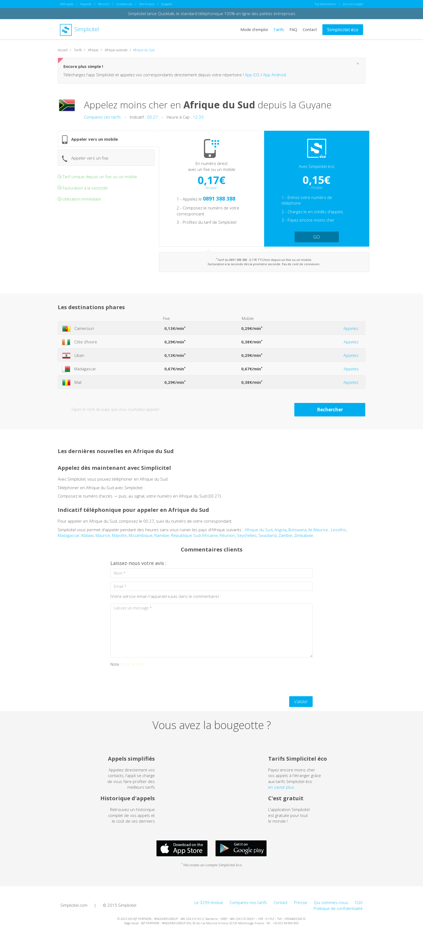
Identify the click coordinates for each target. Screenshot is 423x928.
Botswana (297, 529)
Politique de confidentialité (338, 908)
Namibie (161, 535)
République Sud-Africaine (194, 535)
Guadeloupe (124, 4)
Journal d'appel (353, 4)
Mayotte (85, 4)
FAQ (293, 29)
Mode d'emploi (254, 29)
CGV (359, 902)
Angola (280, 529)
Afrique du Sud (258, 529)
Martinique (146, 4)
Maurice (102, 535)
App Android (274, 74)
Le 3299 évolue (209, 902)
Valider (301, 701)
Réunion (103, 4)
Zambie (285, 535)
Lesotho (338, 529)
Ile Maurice (318, 529)
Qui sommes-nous (331, 902)
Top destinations (325, 4)
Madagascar (69, 535)
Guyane (166, 4)
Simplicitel (79, 29)
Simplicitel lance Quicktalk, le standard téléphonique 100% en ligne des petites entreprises (211, 13)
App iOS (252, 74)
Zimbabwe (303, 535)
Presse (300, 902)
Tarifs (278, 29)
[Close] (358, 63)
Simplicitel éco (342, 29)
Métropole (66, 4)
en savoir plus (281, 787)
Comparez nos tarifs (248, 902)
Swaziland (267, 535)
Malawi (87, 535)
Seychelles (247, 535)
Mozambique (140, 535)
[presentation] (151, 681)
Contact (310, 29)
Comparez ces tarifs (102, 117)
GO (316, 237)
